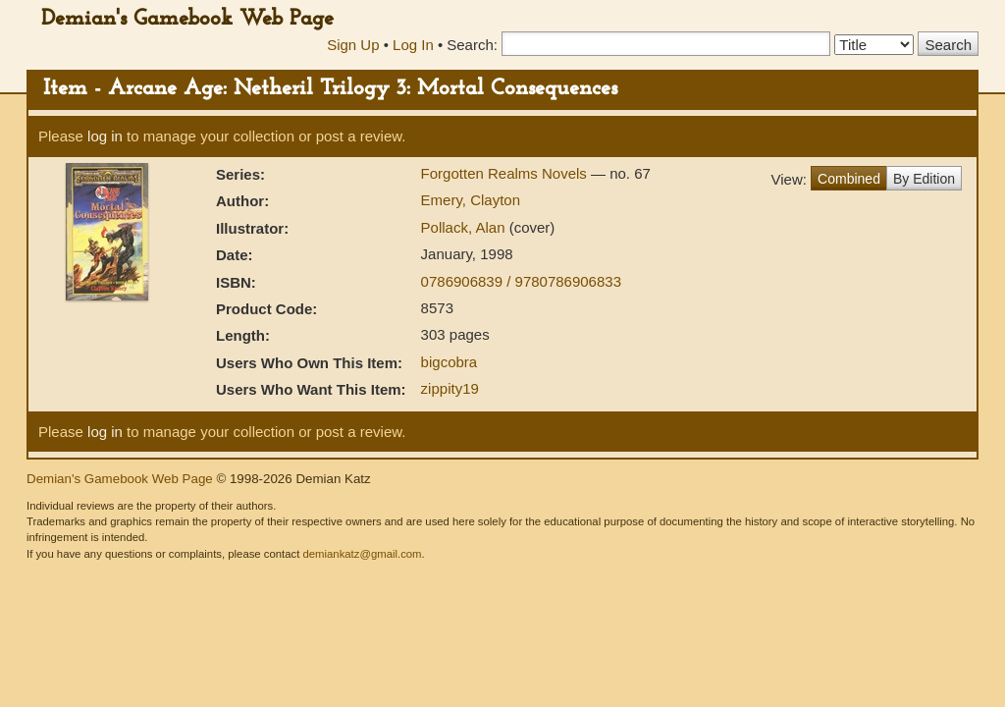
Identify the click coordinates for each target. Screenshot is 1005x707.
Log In (413, 44)
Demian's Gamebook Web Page (187, 19)
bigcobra (449, 362)
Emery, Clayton (470, 199)
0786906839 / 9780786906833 (521, 281)
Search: (472, 44)
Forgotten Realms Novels (506, 173)
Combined (849, 179)
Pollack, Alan (465, 227)
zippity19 (450, 388)
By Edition (924, 179)
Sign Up (353, 44)
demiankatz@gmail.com (361, 554)
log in (105, 136)
